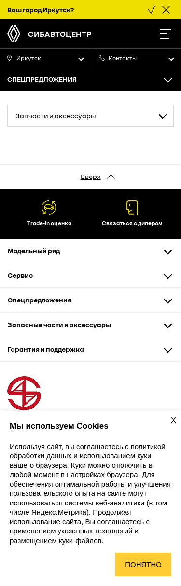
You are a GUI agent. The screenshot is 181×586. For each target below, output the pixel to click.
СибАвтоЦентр (59, 34)
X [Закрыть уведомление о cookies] (173, 420)
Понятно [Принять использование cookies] (143, 564)
